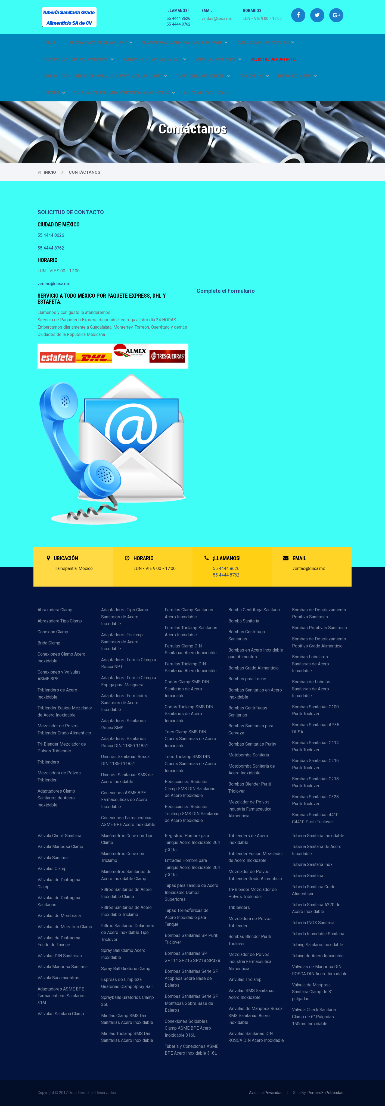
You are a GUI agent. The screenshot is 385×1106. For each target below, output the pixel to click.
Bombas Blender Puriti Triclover (249, 787)
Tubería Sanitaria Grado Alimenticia (314, 890)
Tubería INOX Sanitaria (313, 922)
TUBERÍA (54, 93)
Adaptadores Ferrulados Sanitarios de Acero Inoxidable (124, 702)
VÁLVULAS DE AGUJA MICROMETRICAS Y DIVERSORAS (124, 93)
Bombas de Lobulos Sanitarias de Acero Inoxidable (311, 688)
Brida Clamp (49, 643)
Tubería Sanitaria (307, 875)
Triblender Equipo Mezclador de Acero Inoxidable (65, 711)
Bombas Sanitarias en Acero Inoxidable (255, 693)
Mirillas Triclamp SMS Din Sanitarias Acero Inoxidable (127, 1037)
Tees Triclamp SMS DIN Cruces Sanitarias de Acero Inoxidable (190, 763)
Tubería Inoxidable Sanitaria (318, 933)
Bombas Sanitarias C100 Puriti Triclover (315, 710)
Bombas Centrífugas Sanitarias (247, 711)
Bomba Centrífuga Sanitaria (254, 609)
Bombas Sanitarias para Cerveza (250, 729)
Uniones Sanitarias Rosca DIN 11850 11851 (125, 760)
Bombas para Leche (247, 678)
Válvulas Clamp (52, 868)
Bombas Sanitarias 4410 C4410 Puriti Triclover (315, 818)
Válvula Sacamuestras (58, 977)
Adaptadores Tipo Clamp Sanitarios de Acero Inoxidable (124, 616)
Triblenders (48, 762)
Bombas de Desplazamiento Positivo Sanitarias (319, 613)
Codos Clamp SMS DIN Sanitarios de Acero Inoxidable (187, 688)
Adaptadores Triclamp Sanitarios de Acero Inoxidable (122, 641)
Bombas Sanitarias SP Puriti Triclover (191, 939)
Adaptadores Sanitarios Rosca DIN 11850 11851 (124, 742)
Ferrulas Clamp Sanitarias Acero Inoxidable (189, 613)
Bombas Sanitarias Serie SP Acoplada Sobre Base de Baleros (191, 978)
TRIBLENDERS (254, 76)
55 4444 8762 (178, 24)
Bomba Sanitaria (243, 621)
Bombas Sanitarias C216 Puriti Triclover (315, 764)
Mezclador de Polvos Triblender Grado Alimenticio (64, 729)
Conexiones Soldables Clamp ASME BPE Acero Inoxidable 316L (188, 1028)
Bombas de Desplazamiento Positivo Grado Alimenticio (319, 642)
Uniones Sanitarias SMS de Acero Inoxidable (127, 778)
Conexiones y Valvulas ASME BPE (59, 675)
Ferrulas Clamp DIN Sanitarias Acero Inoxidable (191, 649)
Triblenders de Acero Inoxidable (57, 693)
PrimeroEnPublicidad (325, 1093)
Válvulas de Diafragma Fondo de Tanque (59, 941)
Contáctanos (84, 172)
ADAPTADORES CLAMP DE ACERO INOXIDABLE (184, 42)
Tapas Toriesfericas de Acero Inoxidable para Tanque (187, 917)
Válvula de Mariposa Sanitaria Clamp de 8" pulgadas (312, 991)
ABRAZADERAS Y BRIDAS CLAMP (101, 42)
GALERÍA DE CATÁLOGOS (205, 93)
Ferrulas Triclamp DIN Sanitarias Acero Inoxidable (191, 667)
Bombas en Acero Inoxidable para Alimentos (255, 653)
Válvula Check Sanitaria (59, 835)
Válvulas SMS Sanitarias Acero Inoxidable (251, 994)
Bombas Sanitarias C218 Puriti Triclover (315, 782)
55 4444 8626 (178, 18)
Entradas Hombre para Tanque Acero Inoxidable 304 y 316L (192, 867)
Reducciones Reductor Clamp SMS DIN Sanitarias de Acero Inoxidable (190, 788)
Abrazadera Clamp (55, 609)
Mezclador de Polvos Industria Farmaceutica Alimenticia (249, 808)
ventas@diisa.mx (54, 283)
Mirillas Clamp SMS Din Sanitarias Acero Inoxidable (127, 1019)
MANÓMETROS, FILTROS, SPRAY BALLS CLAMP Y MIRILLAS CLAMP (105, 76)
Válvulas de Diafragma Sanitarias (59, 901)
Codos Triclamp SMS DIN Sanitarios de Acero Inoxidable (189, 713)
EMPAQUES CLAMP (297, 76)
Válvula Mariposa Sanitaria (63, 966)
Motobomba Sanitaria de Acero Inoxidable (251, 770)
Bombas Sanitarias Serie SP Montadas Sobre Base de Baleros (191, 1003)
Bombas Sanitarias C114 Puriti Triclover (315, 746)
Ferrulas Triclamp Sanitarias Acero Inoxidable (191, 631)
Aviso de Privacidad (265, 1093)
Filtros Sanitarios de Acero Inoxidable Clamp (126, 893)
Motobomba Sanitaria (248, 755)
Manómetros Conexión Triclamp (122, 857)
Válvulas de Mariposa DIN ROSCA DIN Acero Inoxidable (319, 970)
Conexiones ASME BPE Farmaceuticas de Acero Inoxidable (124, 799)
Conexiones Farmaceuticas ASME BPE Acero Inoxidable (128, 821)
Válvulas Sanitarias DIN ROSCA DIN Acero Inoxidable (256, 1037)
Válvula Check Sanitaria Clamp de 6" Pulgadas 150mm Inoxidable (314, 1016)
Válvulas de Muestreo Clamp (65, 926)
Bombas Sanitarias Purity (252, 744)
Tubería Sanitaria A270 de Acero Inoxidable (316, 908)
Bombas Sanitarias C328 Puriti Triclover (315, 800)
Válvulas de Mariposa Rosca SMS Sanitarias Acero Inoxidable (255, 1015)
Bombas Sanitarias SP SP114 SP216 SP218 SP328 (192, 957)
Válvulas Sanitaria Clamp (61, 1013)
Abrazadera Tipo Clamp (60, 621)
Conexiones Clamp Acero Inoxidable (61, 658)
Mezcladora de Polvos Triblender (59, 776)
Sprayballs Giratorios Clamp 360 (127, 1001)
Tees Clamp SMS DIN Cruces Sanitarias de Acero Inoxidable (190, 738)
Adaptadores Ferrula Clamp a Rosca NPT (128, 663)
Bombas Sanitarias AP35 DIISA (315, 728)
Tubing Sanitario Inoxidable (317, 944)
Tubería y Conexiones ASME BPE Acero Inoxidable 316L (191, 1050)
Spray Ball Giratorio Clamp (125, 968)
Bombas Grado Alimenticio (253, 668)
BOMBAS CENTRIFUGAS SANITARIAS (79, 59)
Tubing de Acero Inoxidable (318, 955)
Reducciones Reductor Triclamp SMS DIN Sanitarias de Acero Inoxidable (192, 813)
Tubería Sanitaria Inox (312, 864)
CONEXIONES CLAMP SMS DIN (265, 42)
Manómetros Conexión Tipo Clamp (127, 839)
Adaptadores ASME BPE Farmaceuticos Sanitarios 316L (62, 995)
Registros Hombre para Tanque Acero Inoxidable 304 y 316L (192, 842)
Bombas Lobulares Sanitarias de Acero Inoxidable (310, 663)
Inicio (49, 42)
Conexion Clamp (53, 631)
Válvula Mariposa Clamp (60, 846)
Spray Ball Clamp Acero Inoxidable (123, 954)
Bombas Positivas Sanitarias (319, 627)
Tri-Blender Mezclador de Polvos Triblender (62, 748)
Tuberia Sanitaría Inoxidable (318, 835)
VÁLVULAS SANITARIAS (218, 59)
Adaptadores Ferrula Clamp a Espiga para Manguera (128, 681)
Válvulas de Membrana (59, 915)
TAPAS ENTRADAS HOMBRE (203, 76)
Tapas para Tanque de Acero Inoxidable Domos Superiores (191, 892)
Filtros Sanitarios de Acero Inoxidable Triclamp (126, 911)
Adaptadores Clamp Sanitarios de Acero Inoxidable (56, 798)
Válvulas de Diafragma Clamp (59, 883)
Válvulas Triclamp (245, 979)
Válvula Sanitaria (53, 857)
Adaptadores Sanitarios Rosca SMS (123, 724)
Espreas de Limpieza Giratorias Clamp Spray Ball (127, 983)
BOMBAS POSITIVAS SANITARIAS (154, 59)
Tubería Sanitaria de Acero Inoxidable (316, 850)
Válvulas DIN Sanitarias (60, 955)
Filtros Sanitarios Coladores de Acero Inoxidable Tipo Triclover (127, 932)
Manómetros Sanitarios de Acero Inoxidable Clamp (126, 875)
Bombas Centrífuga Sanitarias (246, 635)
